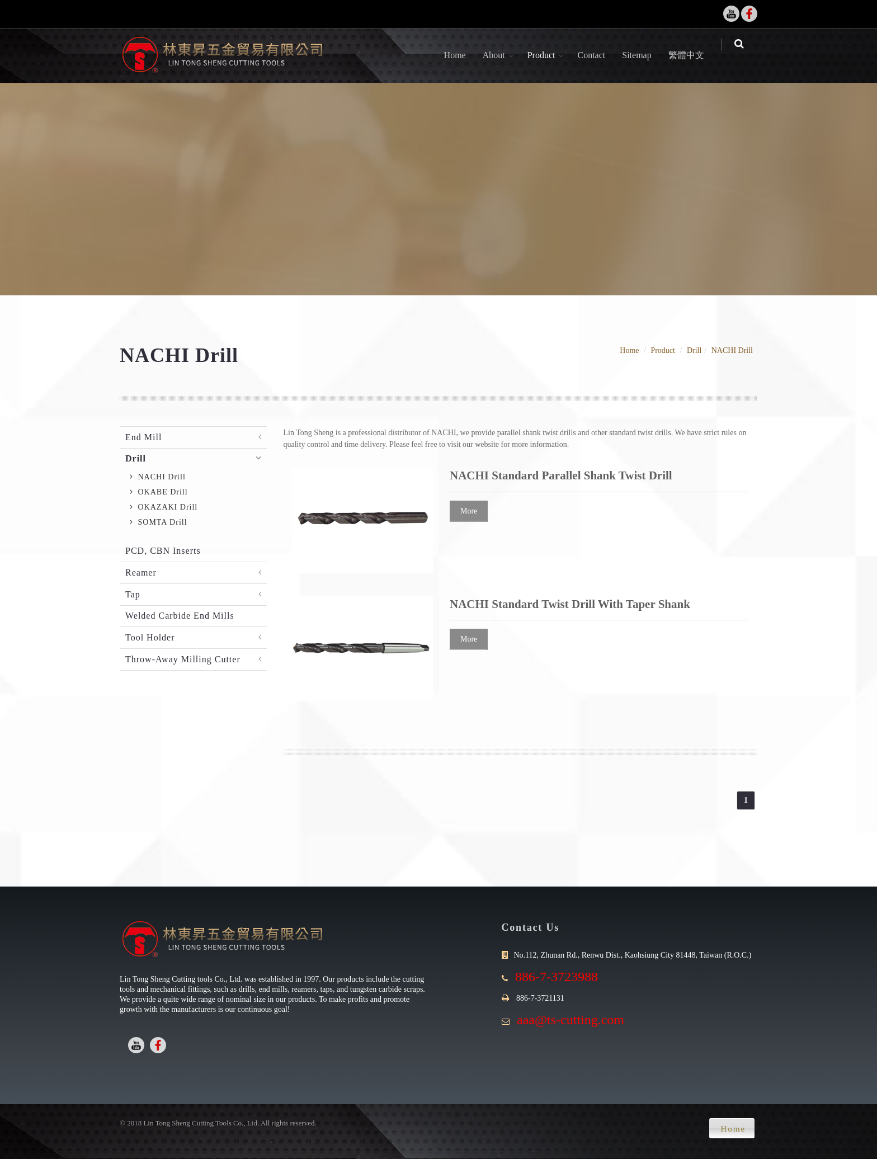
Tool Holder (150, 637)
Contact (599, 55)
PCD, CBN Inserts (163, 550)
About (501, 55)
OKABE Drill (159, 492)
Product (549, 55)
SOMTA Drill (158, 522)
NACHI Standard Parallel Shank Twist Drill (561, 475)
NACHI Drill (732, 350)
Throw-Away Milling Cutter (183, 659)
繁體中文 (693, 55)
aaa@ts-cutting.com (570, 1019)
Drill (694, 350)
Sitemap (644, 55)
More (468, 511)
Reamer (141, 572)
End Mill (143, 437)
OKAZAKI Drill (163, 507)
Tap (132, 594)
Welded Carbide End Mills (179, 615)
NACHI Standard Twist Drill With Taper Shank (570, 604)
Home (462, 55)
